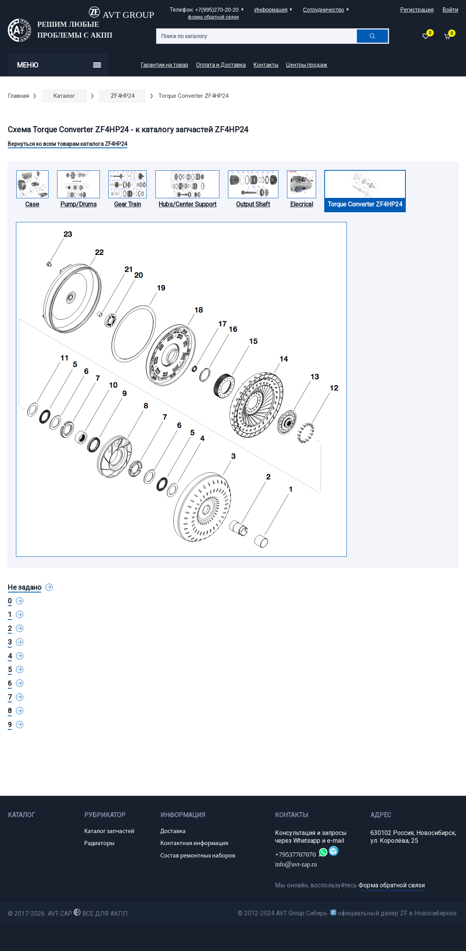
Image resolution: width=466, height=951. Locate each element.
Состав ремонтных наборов (197, 856)
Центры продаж (306, 64)
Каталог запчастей (109, 831)
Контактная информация (194, 843)
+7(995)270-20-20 (216, 10)
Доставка (173, 831)
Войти (450, 10)
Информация (271, 10)
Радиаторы (99, 843)
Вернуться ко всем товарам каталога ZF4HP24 (67, 144)
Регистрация (417, 10)
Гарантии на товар (164, 64)
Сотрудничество (323, 10)
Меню (59, 65)
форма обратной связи (213, 17)
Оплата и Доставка (221, 64)
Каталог (64, 95)
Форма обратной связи (391, 885)
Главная (18, 95)
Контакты (266, 64)
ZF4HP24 (122, 95)
